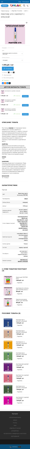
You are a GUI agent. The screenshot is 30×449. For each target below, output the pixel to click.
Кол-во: (5, 72)
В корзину (8, 68)
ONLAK (26, 198)
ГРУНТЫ (15, 422)
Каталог (5, 5)
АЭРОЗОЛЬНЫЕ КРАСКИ (15, 417)
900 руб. (19, 291)
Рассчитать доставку (8, 77)
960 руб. (19, 302)
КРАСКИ (15, 420)
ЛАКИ (15, 425)
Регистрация (25, 1)
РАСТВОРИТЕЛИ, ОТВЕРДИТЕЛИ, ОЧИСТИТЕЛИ (15, 433)
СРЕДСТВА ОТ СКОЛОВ (15, 428)
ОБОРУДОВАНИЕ (15, 436)
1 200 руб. (4, 95)
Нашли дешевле (6, 75)
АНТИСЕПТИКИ (15, 430)
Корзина (15, 446)
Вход (20, 1)
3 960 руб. (20, 280)
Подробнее (19, 282)
